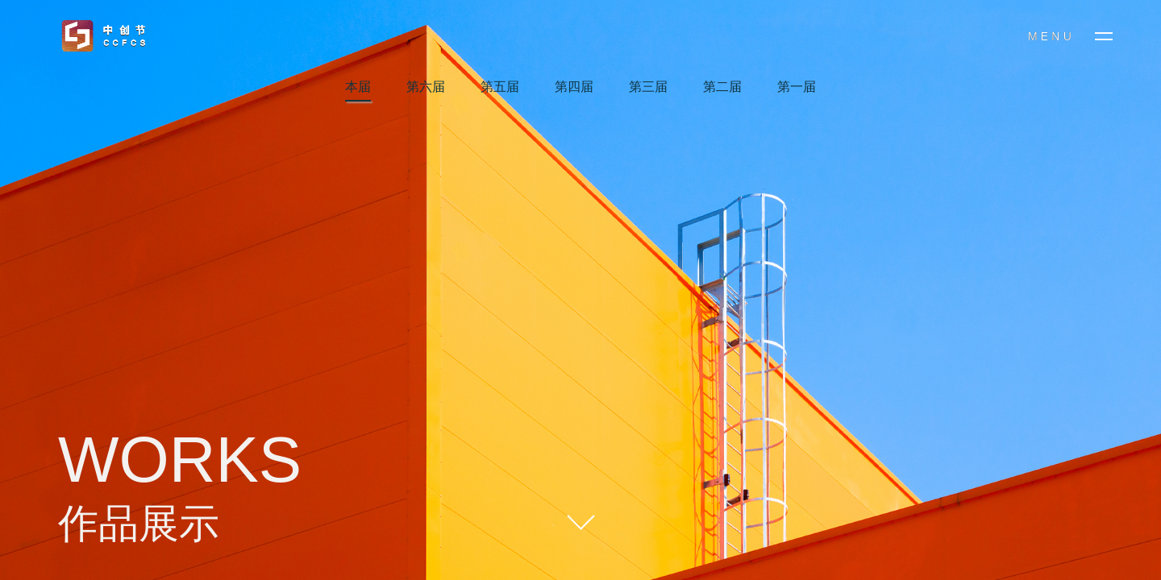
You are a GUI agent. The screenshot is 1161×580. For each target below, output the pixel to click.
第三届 (648, 86)
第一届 (796, 86)
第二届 (722, 86)
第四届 (574, 86)
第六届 (425, 86)
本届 (358, 86)
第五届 (500, 86)
